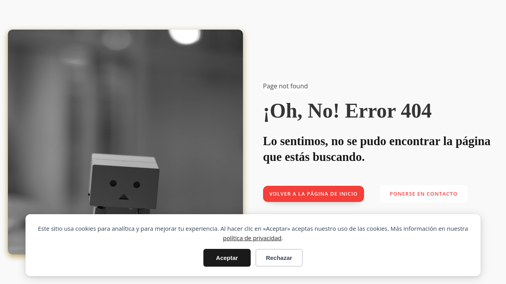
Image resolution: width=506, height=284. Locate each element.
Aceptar (227, 257)
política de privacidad (252, 238)
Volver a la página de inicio (313, 193)
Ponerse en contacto (423, 193)
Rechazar (279, 257)
